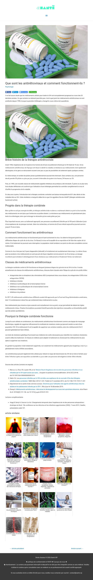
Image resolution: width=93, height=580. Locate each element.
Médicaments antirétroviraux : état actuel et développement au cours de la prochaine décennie (47, 389)
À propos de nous (59, 562)
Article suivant (77, 548)
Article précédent (17, 548)
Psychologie (9, 87)
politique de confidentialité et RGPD (39, 562)
